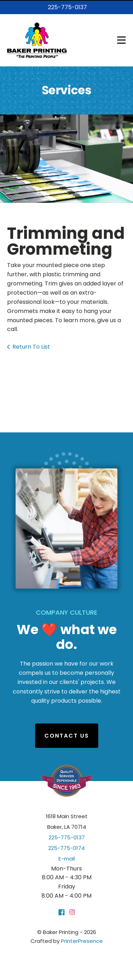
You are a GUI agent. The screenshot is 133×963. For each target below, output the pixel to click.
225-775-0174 (66, 848)
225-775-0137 (67, 7)
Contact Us (66, 736)
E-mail (67, 858)
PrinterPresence (82, 941)
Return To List (31, 347)
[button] (121, 40)
